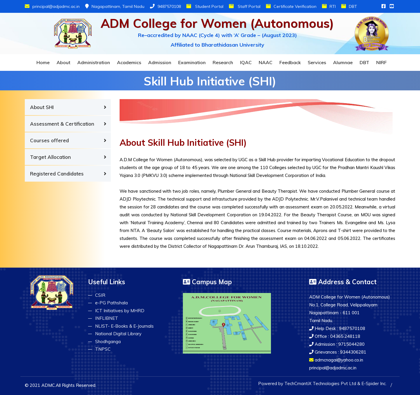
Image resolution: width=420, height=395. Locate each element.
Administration (93, 62)
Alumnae (343, 62)
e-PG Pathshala (111, 303)
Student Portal (204, 6)
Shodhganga (108, 341)
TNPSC (103, 349)
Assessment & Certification (62, 124)
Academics (129, 62)
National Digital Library (118, 333)
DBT (349, 6)
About (63, 62)
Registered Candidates (57, 174)
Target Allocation (50, 157)
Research (223, 62)
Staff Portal (244, 6)
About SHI (42, 107)
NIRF (381, 62)
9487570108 (165, 6)
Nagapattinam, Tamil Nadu (114, 6)
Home (43, 62)
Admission (159, 62)
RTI (329, 6)
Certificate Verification (291, 6)
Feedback (290, 62)
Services (317, 62)
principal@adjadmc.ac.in (52, 6)
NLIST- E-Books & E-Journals (124, 326)
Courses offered (49, 140)
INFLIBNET (106, 318)
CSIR (100, 295)
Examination (192, 62)
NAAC (265, 62)
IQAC (246, 62)
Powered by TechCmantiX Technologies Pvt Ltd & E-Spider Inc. (322, 383)
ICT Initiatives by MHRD (119, 310)
